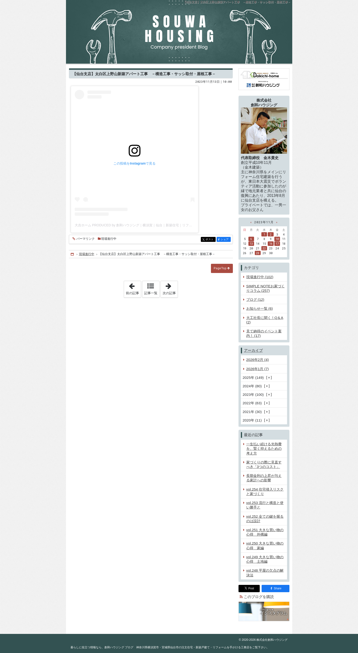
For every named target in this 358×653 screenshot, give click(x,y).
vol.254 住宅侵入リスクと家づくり (265, 491)
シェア (225, 240)
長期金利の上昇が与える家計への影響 (264, 478)
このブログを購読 (259, 597)
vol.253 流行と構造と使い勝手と (265, 505)
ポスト (210, 240)
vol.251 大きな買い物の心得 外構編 (265, 532)
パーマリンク (85, 239)
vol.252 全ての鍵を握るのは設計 (265, 518)
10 (277, 239)
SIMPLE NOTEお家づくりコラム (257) (265, 288)
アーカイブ (253, 350)
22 (264, 248)
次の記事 (170, 288)
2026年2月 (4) (257, 360)
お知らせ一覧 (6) (259, 308)
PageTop (220, 268)
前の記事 (133, 288)
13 (251, 243)
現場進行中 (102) (259, 277)
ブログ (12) (255, 300)
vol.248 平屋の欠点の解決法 (265, 572)
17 (277, 243)
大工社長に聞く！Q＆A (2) (264, 320)
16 (270, 243)
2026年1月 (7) (257, 369)
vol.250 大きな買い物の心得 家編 (265, 545)
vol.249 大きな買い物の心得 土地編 (265, 559)
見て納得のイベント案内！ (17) (264, 333)
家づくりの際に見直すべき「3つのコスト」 (264, 464)
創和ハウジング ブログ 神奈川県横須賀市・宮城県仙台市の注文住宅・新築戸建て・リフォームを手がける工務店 (179, 32)
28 (257, 253)
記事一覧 (150, 293)
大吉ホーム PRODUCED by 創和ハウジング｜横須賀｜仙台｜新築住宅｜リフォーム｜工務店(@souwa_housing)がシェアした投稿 (171, 225)
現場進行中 (108, 238)
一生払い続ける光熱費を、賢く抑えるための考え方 (264, 448)
